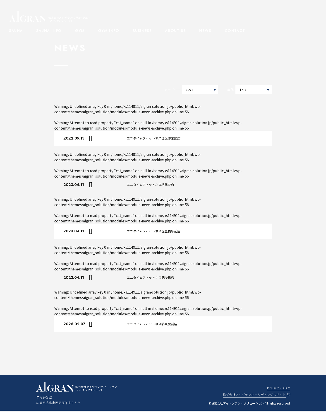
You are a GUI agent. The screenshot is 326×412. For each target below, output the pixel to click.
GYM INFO (108, 30)
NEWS (205, 30)
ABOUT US (175, 30)
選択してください (253, 89)
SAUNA (16, 30)
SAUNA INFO (49, 30)
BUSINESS (142, 30)
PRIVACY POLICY (278, 389)
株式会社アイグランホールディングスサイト (254, 396)
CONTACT (235, 30)
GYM (80, 30)
